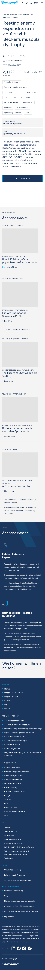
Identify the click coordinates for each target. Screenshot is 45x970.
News (6, 705)
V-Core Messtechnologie (15, 740)
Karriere (8, 701)
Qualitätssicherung (12, 870)
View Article (22, 178)
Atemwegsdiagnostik (14, 721)
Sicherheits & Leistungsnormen (17, 880)
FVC (14, 97)
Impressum (9, 917)
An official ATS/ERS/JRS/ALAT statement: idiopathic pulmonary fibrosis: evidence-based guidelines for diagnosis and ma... (22, 637)
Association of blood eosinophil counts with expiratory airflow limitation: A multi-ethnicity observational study (22, 567)
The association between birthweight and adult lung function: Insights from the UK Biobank (22, 576)
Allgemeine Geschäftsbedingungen (19, 906)
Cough (7, 795)
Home (7, 689)
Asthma (7, 799)
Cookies (7, 896)
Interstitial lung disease (14, 811)
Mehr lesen (9, 491)
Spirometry (31, 92)
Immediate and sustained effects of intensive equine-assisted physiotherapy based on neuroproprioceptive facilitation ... (21, 586)
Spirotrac (8, 108)
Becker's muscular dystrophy (15, 87)
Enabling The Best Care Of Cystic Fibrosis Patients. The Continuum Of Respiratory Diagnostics (20, 511)
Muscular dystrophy (12, 82)
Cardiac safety (10, 787)
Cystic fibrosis (10, 807)
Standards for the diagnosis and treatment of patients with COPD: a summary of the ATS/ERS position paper (22, 648)
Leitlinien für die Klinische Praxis (19, 847)
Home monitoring (12, 783)
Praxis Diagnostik (12, 744)
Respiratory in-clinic (13, 775)
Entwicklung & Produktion (15, 875)
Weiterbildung (10, 831)
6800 (28, 113)
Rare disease (9, 92)
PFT (20, 92)
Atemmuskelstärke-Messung (17, 725)
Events (7, 709)
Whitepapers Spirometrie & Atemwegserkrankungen (16, 852)
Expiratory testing (11, 102)
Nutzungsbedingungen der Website (19, 901)
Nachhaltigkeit (11, 697)
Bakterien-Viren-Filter (14, 736)
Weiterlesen (9, 436)
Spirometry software (12, 113)
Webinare (8, 858)
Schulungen (9, 835)
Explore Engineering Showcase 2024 (14, 315)
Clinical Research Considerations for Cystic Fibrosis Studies (21, 501)
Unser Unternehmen (13, 693)
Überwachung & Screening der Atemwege (23, 729)
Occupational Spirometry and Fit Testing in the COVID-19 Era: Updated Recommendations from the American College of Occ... (23, 626)
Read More (9, 321)
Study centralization (13, 779)
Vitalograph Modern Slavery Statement (21, 911)
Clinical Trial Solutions (14, 791)
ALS (6, 815)
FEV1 (6, 97)
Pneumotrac (28, 102)
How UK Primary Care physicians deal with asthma (19, 261)
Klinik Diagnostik (12, 748)
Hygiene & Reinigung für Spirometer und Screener (22, 754)
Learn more (9, 381)
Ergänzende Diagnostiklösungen (19, 733)
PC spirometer (22, 108)
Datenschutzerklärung (13, 891)
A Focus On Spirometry (16, 486)
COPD (7, 803)
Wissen (7, 827)
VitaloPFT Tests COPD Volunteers (17, 330)
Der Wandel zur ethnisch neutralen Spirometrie (17, 430)
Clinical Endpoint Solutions (16, 772)
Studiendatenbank (12, 839)
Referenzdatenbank (13, 843)
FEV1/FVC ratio (26, 97)
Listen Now (9, 267)
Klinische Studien (12, 768)
